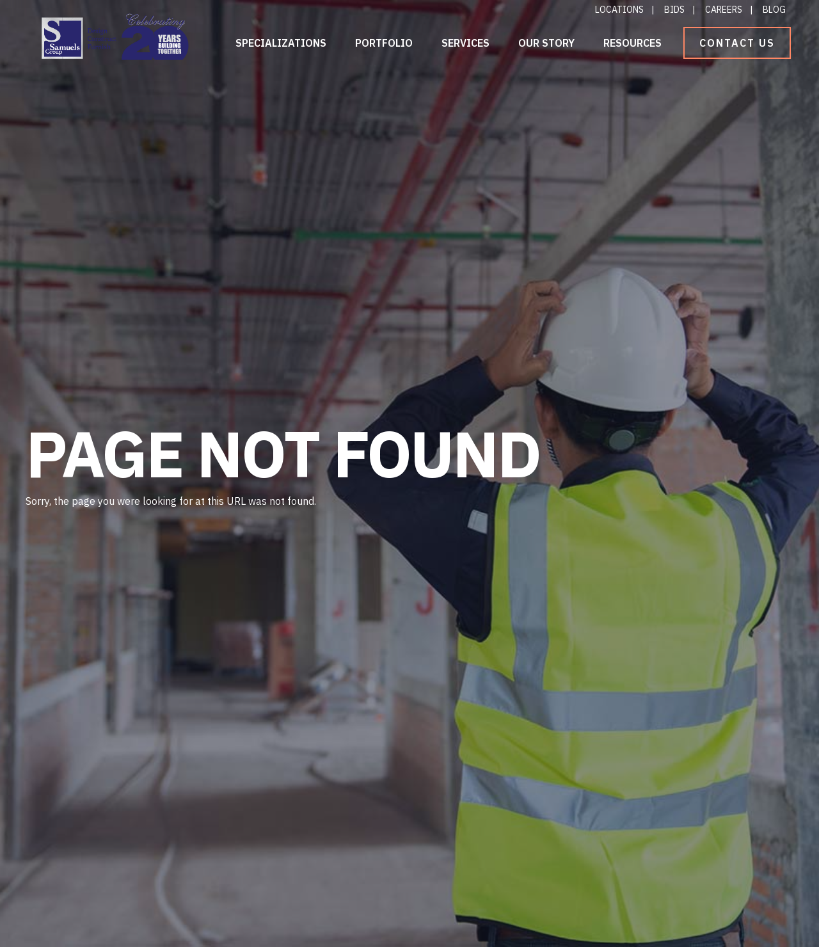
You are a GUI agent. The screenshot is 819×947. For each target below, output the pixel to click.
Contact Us (737, 42)
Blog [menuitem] (774, 9)
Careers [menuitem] (723, 9)
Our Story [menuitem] (546, 42)
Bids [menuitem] (674, 9)
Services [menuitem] (465, 42)
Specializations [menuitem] (280, 42)
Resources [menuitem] (632, 42)
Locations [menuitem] (619, 9)
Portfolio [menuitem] (384, 42)
